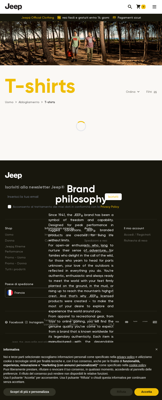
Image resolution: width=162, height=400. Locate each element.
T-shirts (50, 102)
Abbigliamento (29, 102)
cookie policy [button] (137, 365)
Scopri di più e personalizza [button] (29, 391)
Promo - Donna (16, 263)
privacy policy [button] (126, 357)
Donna (9, 240)
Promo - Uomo (15, 257)
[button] (156, 349)
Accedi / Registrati (137, 234)
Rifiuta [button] (121, 391)
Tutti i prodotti (15, 269)
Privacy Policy (110, 206)
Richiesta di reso (135, 240)
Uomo (9, 234)
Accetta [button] (146, 391)
